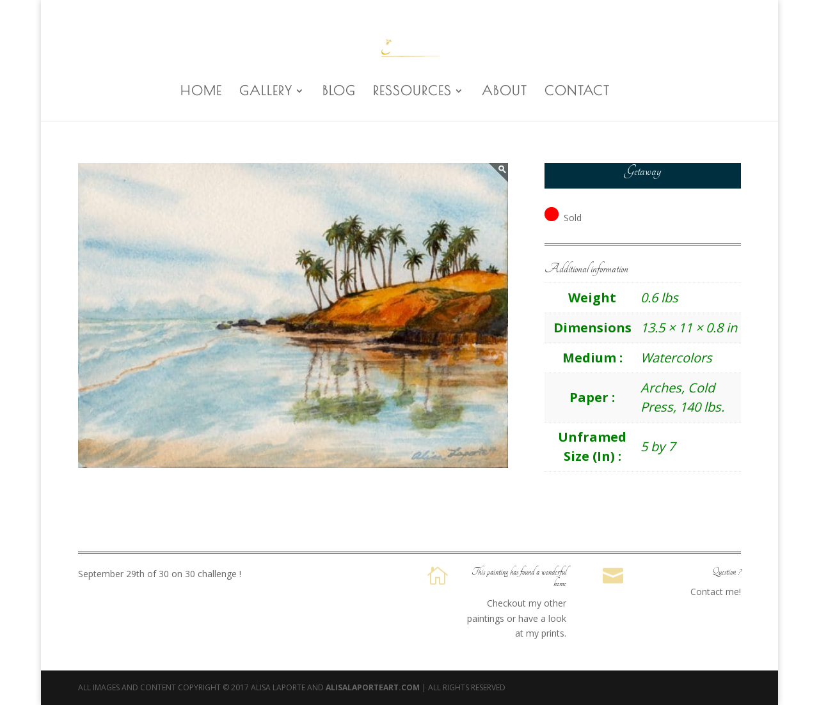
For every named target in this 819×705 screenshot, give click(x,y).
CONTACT (577, 92)
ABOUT (504, 92)
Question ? (726, 572)
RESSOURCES (412, 92)
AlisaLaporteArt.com (374, 687)
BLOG (339, 92)
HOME (201, 92)
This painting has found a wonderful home (519, 578)
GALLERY (265, 92)
